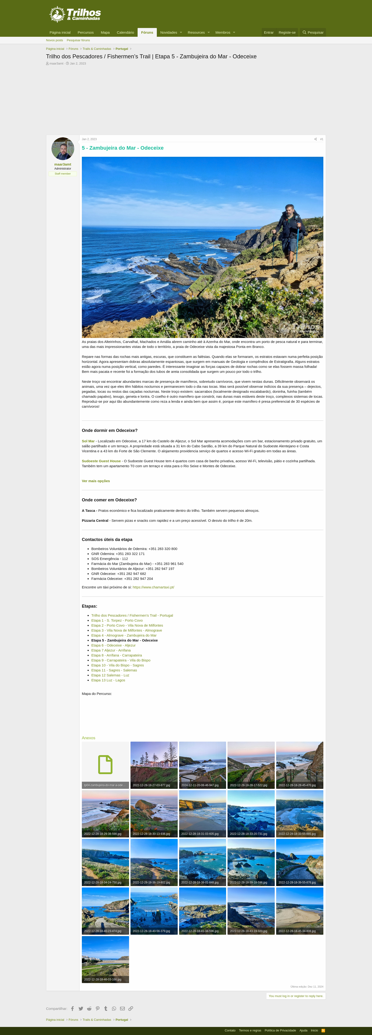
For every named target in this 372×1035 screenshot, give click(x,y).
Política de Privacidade (280, 1030)
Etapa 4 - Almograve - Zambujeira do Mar (124, 635)
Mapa (105, 32)
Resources (196, 32)
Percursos (86, 32)
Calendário (125, 32)
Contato (230, 1030)
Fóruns (147, 32)
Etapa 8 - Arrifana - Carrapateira (116, 655)
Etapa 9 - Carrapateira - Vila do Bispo (120, 660)
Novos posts (54, 40)
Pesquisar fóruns (78, 40)
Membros (222, 32)
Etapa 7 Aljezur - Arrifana (111, 650)
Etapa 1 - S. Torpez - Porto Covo (117, 620)
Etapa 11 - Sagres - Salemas (114, 670)
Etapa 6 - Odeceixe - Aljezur (113, 645)
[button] (181, 32)
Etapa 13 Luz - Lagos (108, 680)
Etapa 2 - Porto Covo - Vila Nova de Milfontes (127, 625)
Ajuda (303, 1030)
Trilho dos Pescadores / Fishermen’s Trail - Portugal (132, 615)
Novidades (168, 32)
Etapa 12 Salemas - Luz (110, 675)
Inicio (314, 1030)
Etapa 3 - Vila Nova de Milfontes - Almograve (126, 630)
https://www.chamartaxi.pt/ (153, 587)
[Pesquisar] (313, 32)
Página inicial (60, 32)
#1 (321, 139)
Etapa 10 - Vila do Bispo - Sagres (117, 665)
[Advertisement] (186, 101)
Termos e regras (250, 1030)
